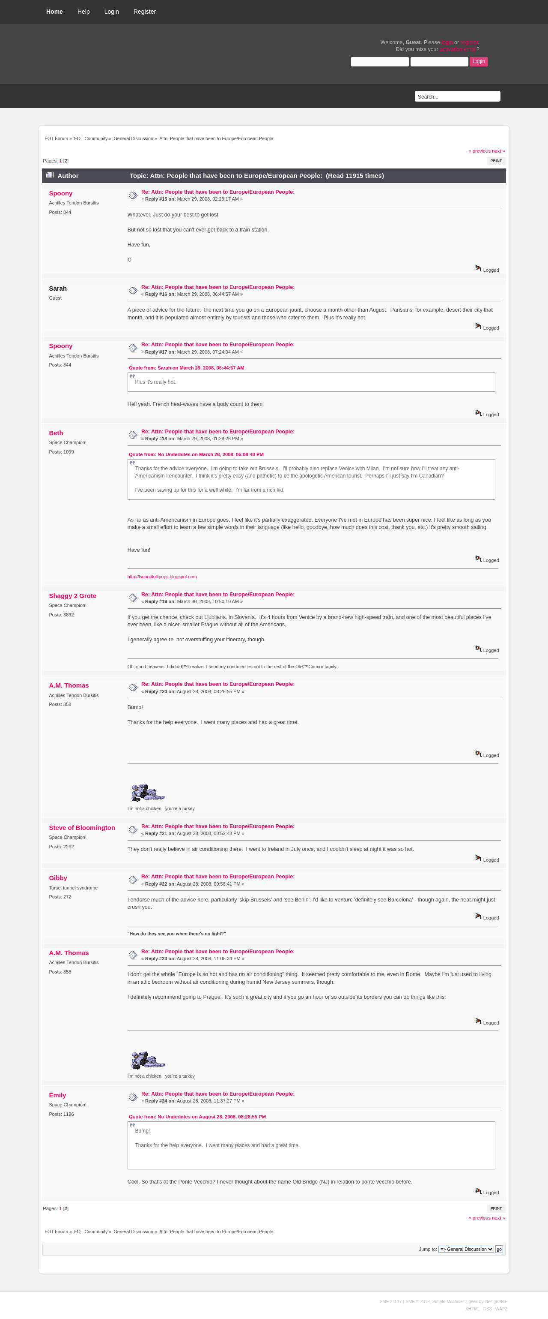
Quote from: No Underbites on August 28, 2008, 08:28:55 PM (197, 1116)
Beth (56, 432)
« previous (479, 150)
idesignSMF (496, 1301)
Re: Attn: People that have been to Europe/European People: (218, 192)
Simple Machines (448, 1301)
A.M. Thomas (69, 685)
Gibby (58, 877)
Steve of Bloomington (82, 827)
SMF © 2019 (417, 1301)
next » (498, 150)
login (447, 42)
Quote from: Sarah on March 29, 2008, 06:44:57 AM (186, 367)
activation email (458, 49)
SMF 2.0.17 (391, 1301)
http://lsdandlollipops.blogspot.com (162, 576)
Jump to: (428, 1249)
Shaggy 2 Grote (72, 595)
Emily (57, 1095)
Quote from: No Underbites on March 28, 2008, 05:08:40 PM (196, 454)
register (469, 42)
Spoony (60, 193)
